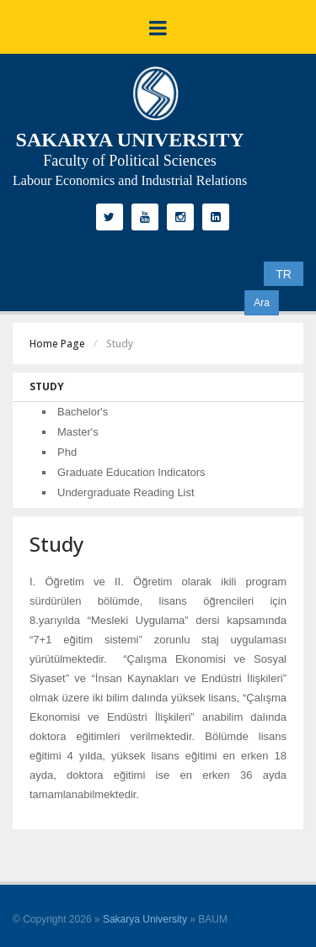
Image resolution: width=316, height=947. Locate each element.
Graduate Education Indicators (131, 472)
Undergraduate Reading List (126, 492)
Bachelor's (82, 411)
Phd (67, 452)
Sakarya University (145, 919)
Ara (262, 303)
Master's (78, 432)
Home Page (57, 343)
